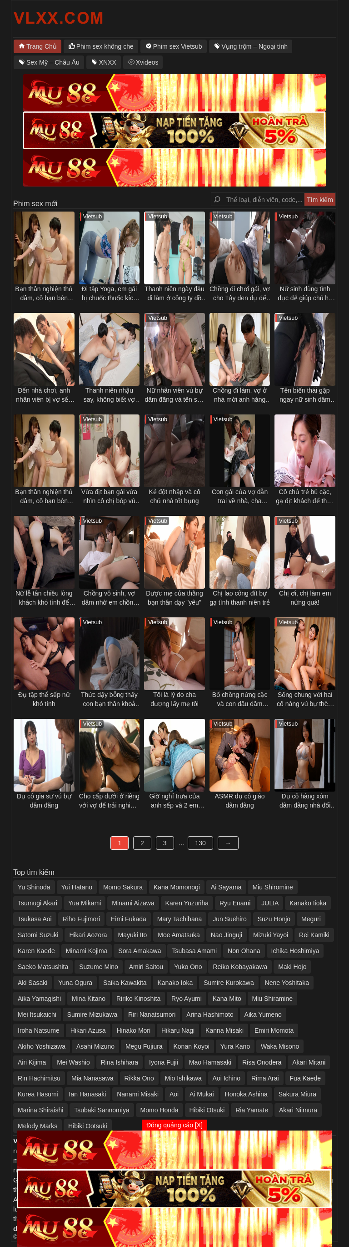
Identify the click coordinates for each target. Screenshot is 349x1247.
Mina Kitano (88, 998)
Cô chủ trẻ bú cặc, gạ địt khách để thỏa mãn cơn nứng (305, 496)
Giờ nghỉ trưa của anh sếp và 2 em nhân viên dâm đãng (175, 801)
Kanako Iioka (307, 903)
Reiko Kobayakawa (240, 966)
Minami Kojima (87, 950)
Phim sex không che (105, 46)
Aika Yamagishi (39, 998)
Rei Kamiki (314, 935)
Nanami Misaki (138, 1094)
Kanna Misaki (224, 1030)
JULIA (270, 903)
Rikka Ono (139, 1078)
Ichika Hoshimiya (295, 950)
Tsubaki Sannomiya (101, 1110)
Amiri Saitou (146, 966)
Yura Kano (235, 1046)
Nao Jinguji (226, 935)
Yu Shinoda (34, 887)
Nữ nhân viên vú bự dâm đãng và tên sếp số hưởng (174, 395)
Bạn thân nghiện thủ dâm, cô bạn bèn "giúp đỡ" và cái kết (44, 294)
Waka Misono (280, 1046)
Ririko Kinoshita (138, 998)
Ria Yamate (251, 1110)
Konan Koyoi (191, 1046)
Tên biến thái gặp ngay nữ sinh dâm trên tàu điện (304, 395)
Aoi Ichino (226, 1078)
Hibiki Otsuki (207, 1110)
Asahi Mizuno (95, 1046)
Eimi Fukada (128, 919)
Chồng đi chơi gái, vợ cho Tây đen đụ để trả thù (239, 294)
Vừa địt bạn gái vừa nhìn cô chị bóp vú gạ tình (109, 496)
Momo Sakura (123, 887)
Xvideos (147, 62)
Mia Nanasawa (92, 1078)
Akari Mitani (308, 1062)
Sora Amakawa (139, 950)
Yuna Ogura (75, 982)
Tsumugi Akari (37, 903)
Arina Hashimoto (210, 1014)
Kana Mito (227, 998)
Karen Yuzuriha (187, 903)
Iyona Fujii (163, 1062)
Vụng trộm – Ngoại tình (255, 46)
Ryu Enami (234, 903)
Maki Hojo (292, 966)
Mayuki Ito (132, 935)
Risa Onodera (261, 1062)
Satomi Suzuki (38, 935)
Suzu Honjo (274, 919)
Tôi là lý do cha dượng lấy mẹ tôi (174, 699)
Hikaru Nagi (177, 1030)
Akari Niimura (298, 1110)
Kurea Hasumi (38, 1094)
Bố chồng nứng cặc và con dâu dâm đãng (240, 699)
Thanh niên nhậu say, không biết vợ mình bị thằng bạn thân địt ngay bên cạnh (109, 395)
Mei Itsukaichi (37, 1014)
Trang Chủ (41, 46)
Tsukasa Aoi (35, 919)
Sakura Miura (297, 1094)
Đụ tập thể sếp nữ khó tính (44, 699)
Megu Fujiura (144, 1046)
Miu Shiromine (272, 887)
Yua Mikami (84, 903)
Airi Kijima (32, 1062)
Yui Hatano (77, 887)
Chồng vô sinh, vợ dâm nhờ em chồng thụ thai (109, 598)
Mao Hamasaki (210, 1062)
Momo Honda (159, 1110)
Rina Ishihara (120, 1062)
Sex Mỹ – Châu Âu (53, 62)
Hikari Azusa (88, 1030)
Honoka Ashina (246, 1094)
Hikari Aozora (88, 935)
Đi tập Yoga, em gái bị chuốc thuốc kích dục (109, 294)
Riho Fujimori (81, 919)
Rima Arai (265, 1078)
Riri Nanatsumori (151, 1014)
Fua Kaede (305, 1078)
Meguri (311, 919)
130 (200, 843)
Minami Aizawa (133, 903)
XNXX (107, 62)
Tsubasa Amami (194, 950)
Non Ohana (244, 950)
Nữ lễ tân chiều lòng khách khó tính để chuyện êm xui (43, 598)
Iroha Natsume (39, 1030)
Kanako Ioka (175, 982)
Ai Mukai (201, 1094)
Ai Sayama (226, 887)
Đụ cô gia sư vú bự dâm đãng (44, 801)
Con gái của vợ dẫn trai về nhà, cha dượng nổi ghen (240, 496)
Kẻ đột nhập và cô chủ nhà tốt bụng (174, 496)
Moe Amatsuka (179, 935)
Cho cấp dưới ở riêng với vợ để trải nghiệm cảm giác (109, 801)
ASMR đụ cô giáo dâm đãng (239, 801)
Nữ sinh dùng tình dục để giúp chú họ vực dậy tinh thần (305, 294)
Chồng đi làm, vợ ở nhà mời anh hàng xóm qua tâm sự (240, 395)
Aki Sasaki (32, 982)
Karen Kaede (36, 950)
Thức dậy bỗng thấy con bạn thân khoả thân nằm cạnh (109, 699)
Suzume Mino (98, 966)
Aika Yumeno (263, 1014)
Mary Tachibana (179, 919)
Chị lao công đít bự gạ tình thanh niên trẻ (239, 598)
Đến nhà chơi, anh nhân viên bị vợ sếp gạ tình (44, 395)
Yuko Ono (188, 966)
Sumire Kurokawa (229, 982)
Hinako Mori (133, 1030)
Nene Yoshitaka (287, 982)
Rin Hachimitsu (39, 1078)
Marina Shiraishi (40, 1110)
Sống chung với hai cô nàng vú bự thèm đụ (305, 699)
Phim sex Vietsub (177, 46)
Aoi (174, 1094)
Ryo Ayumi (186, 998)
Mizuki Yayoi (270, 935)
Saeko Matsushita (43, 966)
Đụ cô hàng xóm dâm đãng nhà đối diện (304, 801)
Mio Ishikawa (183, 1078)
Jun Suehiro (230, 919)
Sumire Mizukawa (92, 1014)
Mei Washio (73, 1062)
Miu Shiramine (272, 998)
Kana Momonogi (177, 887)
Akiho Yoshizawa (41, 1046)
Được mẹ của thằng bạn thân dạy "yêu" (174, 598)
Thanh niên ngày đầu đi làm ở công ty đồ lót (174, 294)
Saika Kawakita (125, 982)
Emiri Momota (274, 1030)
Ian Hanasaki (87, 1094)
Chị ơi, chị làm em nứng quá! (305, 598)
